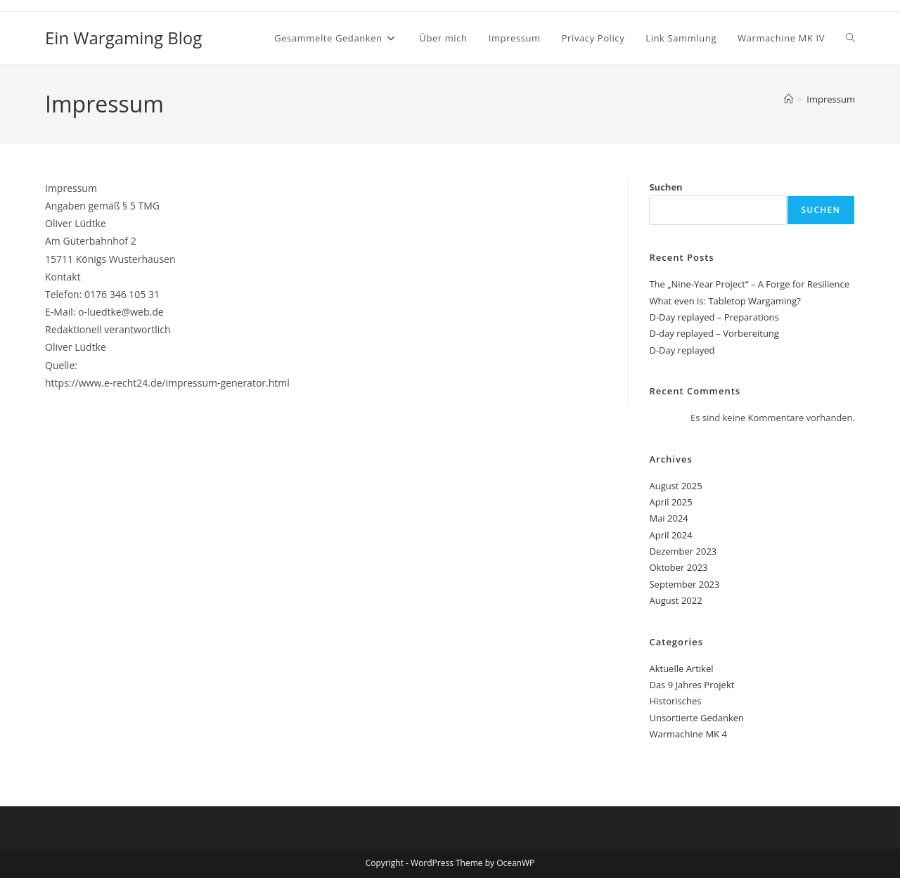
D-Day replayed (681, 350)
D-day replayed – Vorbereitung (713, 333)
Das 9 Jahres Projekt (691, 684)
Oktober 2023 (678, 567)
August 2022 (675, 600)
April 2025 (670, 502)
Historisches (675, 701)
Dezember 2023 (682, 551)
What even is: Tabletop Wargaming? (724, 301)
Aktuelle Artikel (681, 668)
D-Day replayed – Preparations (713, 317)
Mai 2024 (668, 518)
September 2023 (684, 584)
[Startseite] (788, 99)
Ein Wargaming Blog (123, 37)
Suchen (665, 187)
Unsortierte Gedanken (696, 717)
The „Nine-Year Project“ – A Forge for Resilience (749, 284)
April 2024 (670, 535)
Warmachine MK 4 (687, 734)
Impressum (830, 99)
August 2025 (675, 485)
